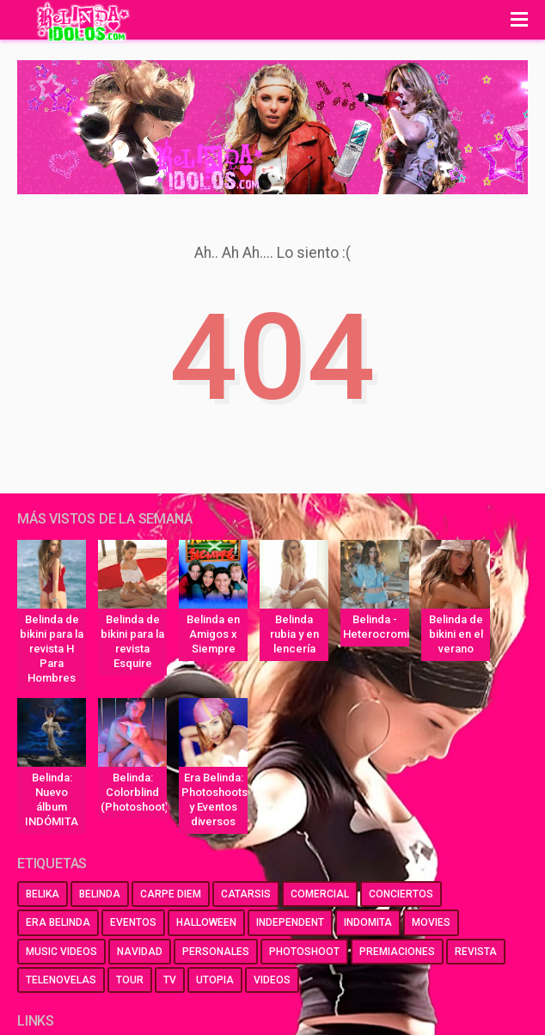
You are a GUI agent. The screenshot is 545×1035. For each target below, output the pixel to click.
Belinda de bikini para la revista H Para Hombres (51, 648)
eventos (133, 922)
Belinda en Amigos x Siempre (213, 634)
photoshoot (304, 952)
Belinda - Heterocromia (376, 626)
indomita (368, 922)
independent (290, 922)
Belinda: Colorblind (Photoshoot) (134, 792)
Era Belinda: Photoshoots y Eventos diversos (214, 799)
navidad (139, 952)
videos (272, 980)
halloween (206, 922)
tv (169, 980)
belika (42, 894)
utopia (215, 980)
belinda (99, 894)
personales (215, 952)
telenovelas (61, 980)
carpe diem (170, 894)
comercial (320, 894)
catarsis (246, 894)
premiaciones (397, 952)
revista (476, 952)
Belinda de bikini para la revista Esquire (132, 641)
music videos (61, 952)
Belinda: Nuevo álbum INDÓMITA (51, 799)
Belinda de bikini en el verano (456, 634)
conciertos (401, 894)
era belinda (58, 922)
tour (130, 980)
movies (431, 922)
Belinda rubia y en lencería (294, 634)
